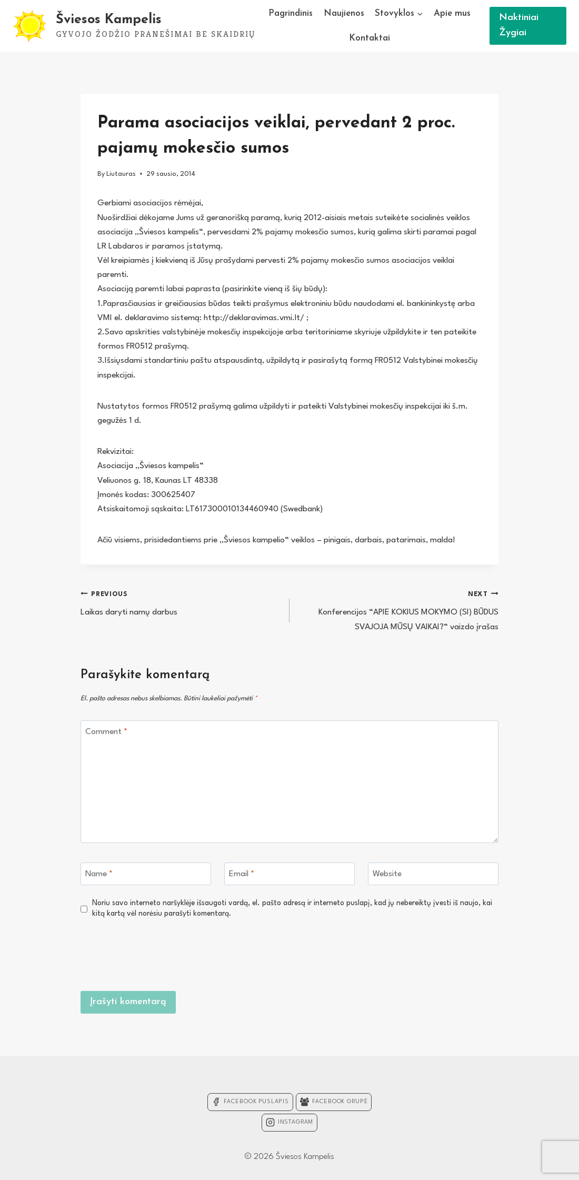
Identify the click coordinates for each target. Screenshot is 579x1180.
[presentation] (418, 953)
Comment (106, 732)
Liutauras (121, 174)
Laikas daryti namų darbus (181, 602)
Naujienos (344, 13)
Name (99, 874)
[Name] (146, 873)
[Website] (433, 873)
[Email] (289, 873)
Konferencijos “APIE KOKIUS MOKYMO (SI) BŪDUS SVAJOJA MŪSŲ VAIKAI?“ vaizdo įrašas (398, 609)
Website (387, 874)
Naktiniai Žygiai (518, 25)
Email (241, 874)
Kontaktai (369, 38)
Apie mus (452, 13)
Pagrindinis (290, 13)
